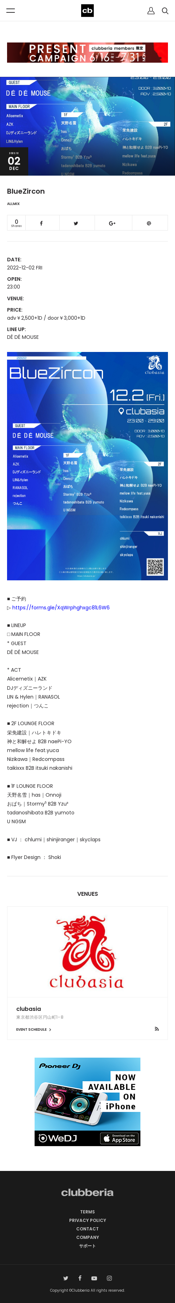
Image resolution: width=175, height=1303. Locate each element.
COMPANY (87, 1237)
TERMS (87, 1212)
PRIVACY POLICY (87, 1220)
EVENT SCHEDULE (34, 1029)
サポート (87, 1246)
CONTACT (87, 1229)
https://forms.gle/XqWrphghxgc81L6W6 (61, 607)
